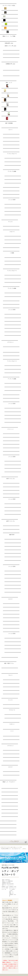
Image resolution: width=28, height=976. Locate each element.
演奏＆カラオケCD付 (17, 847)
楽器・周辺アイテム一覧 (10, 666)
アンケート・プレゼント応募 (9, 822)
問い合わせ (9, 826)
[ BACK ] (24, 848)
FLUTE (8, 847)
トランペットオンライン (10, 20)
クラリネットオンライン (10, 16)
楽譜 (11, 847)
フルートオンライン (10, 8)
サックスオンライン (10, 12)
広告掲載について (9, 833)
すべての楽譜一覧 (10, 125)
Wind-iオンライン (10, 24)
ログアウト (9, 836)
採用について (9, 829)
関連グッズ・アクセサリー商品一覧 (10, 785)
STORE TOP (3, 847)
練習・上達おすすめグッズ (10, 790)
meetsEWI (10, 32)
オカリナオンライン (10, 28)
